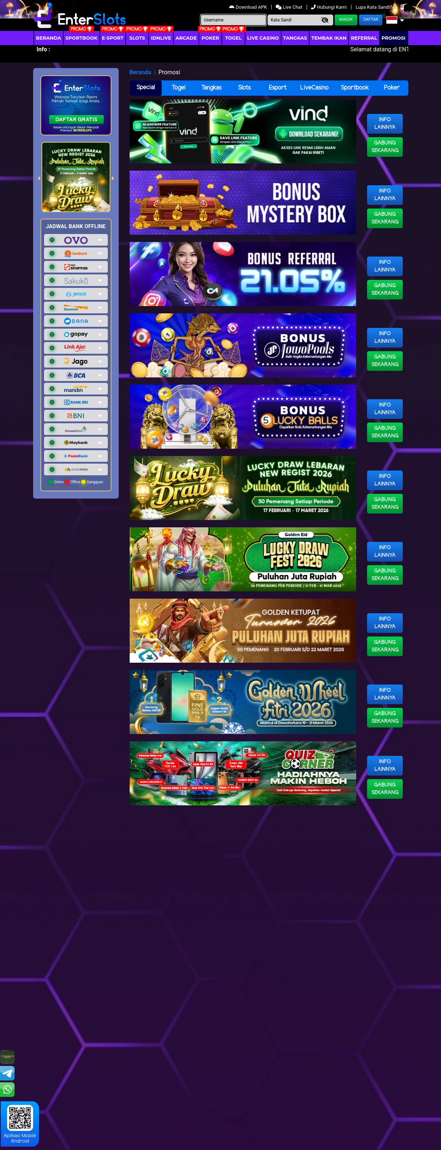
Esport (277, 87)
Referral (364, 38)
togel (233, 38)
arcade (186, 38)
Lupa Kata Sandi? (374, 7)
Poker (210, 38)
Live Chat (289, 7)
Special (146, 87)
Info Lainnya (384, 124)
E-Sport (113, 38)
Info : (43, 49)
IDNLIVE (161, 38)
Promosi (394, 38)
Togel (178, 87)
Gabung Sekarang (384, 147)
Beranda (48, 38)
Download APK (248, 7)
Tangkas (295, 38)
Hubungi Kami (329, 7)
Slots (137, 38)
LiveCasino (314, 87)
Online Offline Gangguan (75, 482)
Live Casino (263, 38)
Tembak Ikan (328, 38)
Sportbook (82, 38)
